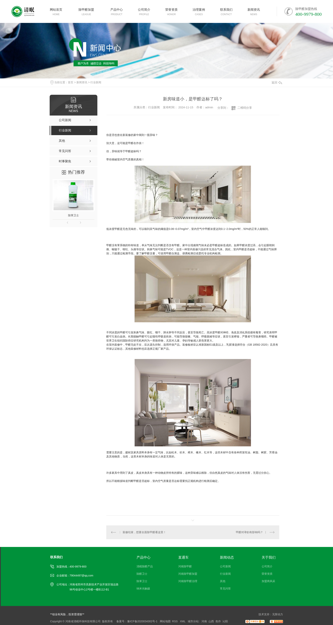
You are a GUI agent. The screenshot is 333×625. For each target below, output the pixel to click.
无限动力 (277, 614)
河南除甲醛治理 (187, 581)
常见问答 (225, 588)
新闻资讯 (81, 82)
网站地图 (165, 621)
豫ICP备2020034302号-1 (142, 621)
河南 (204, 621)
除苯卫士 (73, 215)
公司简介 (267, 566)
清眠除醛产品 (145, 566)
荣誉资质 (267, 573)
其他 (222, 581)
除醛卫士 (142, 573)
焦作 (218, 621)
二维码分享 (244, 107)
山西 (211, 621)
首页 (70, 82)
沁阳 (225, 621)
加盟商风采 (268, 581)
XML (183, 621)
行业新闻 (95, 82)
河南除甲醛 (185, 566)
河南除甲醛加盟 (187, 573)
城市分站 (193, 621)
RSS (175, 621)
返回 (277, 82)
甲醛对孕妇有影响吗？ (249, 532)
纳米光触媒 (143, 588)
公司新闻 (225, 566)
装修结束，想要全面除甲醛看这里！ (144, 532)
